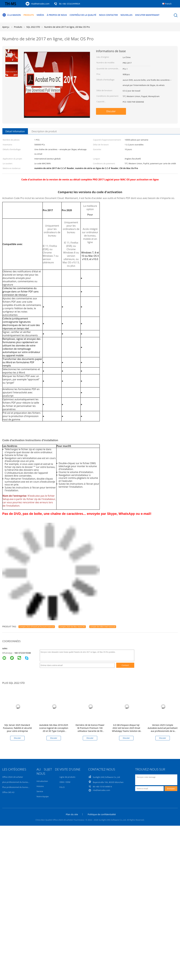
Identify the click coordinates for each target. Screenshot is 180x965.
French (168, 3)
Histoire (40, 786)
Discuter (111, 111)
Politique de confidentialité (102, 814)
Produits (29, 14)
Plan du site (72, 814)
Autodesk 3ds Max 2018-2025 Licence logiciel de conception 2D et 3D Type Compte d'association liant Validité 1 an (54, 729)
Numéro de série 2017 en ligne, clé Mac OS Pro (67, 26)
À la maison (11, 14)
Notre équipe (43, 796)
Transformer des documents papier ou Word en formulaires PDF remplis (22, 362)
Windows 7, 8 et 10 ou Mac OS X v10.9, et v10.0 (90, 256)
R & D (62, 787)
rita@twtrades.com (40, 3)
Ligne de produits (67, 777)
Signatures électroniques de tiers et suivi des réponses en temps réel (21, 325)
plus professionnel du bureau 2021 (18, 782)
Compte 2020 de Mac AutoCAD (72, 626)
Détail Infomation (15, 131)
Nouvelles (127, 14)
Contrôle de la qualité (83, 14)
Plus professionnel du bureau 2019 (18, 787)
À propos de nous (57, 14)
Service (40, 791)
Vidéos (40, 14)
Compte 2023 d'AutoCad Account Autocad (36, 626)
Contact (125, 665)
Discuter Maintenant (148, 14)
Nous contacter (108, 14)
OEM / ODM (65, 782)
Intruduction (42, 781)
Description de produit (44, 131)
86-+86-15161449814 (69, 3)
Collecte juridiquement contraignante (15, 320)
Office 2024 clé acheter (12, 777)
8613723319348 (23, 652)
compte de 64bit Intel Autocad (102, 626)
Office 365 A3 (8, 792)
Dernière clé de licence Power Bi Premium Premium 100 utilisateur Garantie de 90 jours (90, 729)
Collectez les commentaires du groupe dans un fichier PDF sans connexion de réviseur (21, 291)
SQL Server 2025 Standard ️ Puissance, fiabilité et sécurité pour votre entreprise (17, 728)
